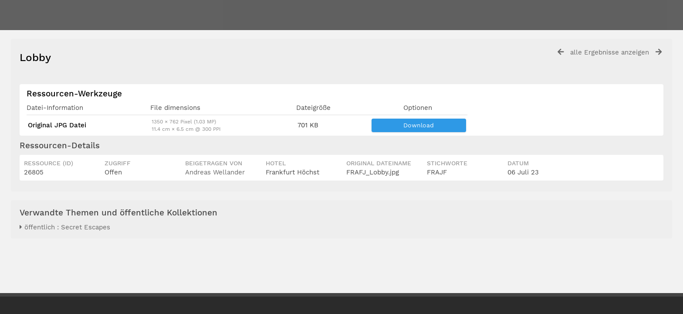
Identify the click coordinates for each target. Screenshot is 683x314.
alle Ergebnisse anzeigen (609, 52)
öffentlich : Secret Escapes (65, 227)
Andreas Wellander (215, 172)
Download (418, 125)
